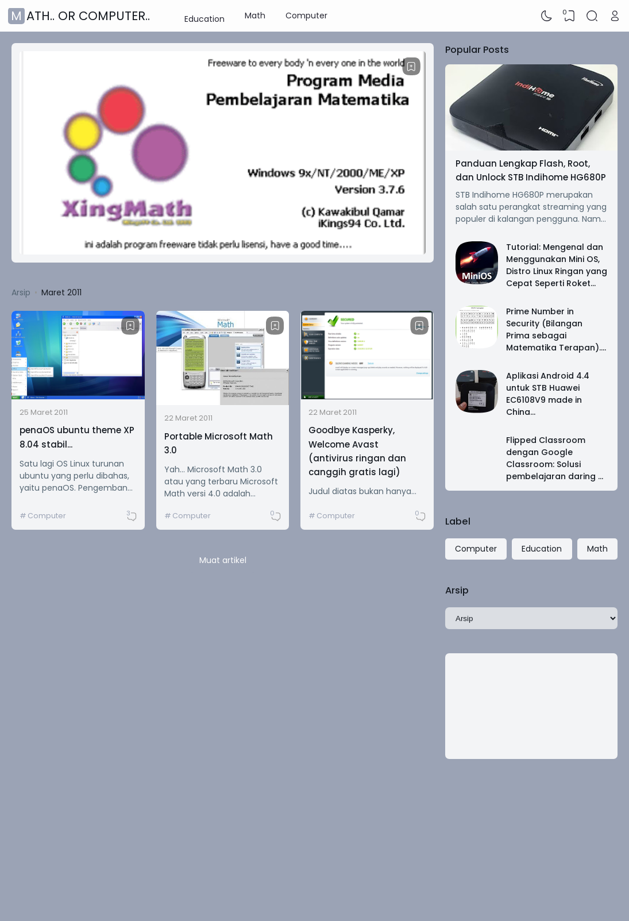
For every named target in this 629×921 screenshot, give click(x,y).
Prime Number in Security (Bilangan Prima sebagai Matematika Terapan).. (554, 329)
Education (204, 15)
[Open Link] (614, 16)
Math (255, 15)
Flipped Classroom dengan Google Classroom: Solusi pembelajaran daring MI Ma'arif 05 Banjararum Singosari (556, 470)
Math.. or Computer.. (80, 15)
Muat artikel (222, 560)
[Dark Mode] (547, 16)
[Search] (592, 16)
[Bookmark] (411, 66)
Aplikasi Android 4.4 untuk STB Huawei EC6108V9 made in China (547, 394)
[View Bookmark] (569, 16)
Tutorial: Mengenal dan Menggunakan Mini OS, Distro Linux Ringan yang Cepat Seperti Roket (556, 265)
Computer (306, 15)
